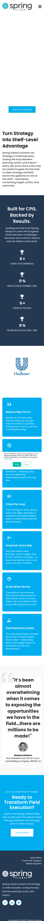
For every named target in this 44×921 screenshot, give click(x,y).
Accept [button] (17, 464)
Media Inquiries (34, 863)
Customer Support (32, 860)
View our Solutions (22, 109)
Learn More (22, 832)
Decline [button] (27, 464)
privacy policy (8, 459)
